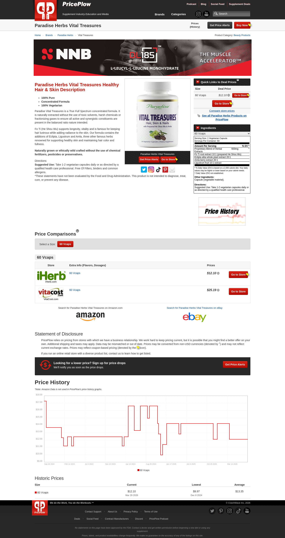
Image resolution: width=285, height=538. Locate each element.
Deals (77, 517)
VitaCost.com (51, 298)
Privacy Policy (130, 510)
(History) (195, 26)
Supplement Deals (239, 4)
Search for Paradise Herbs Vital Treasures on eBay (195, 306)
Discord (139, 517)
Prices (195, 23)
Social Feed (217, 4)
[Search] (231, 14)
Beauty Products (242, 35)
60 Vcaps (65, 242)
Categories (178, 14)
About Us (112, 510)
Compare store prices (222, 109)
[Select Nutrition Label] (222, 132)
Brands (160, 14)
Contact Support (93, 510)
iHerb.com (51, 280)
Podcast (191, 4)
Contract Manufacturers (117, 517)
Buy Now (243, 25)
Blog (203, 4)
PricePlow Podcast (158, 517)
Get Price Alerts (220, 25)
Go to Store (241, 94)
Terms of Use (151, 510)
